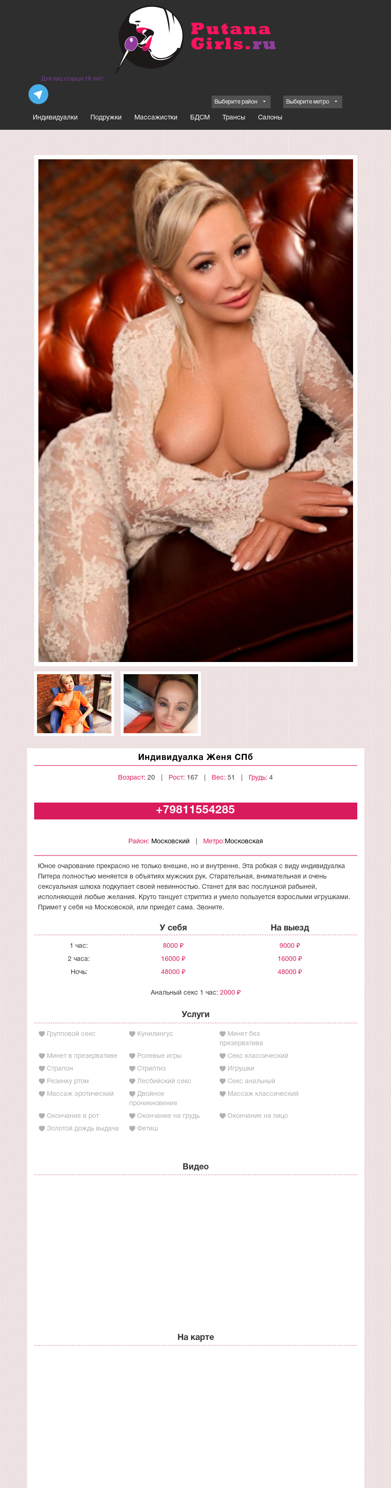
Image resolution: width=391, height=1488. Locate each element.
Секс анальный (251, 1082)
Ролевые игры (159, 1056)
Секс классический (258, 1056)
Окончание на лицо (258, 1116)
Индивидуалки (55, 118)
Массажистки (155, 118)
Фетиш (147, 1129)
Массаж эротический (80, 1094)
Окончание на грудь (168, 1116)
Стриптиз (151, 1069)
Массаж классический (263, 1094)
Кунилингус (155, 1034)
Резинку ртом (68, 1082)
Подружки (106, 118)
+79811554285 (195, 810)
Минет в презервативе (82, 1056)
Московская (244, 842)
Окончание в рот (73, 1116)
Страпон (60, 1069)
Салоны (270, 118)
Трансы (233, 118)
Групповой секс (71, 1034)
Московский (170, 842)
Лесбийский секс (164, 1082)
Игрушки (241, 1069)
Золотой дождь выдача (83, 1129)
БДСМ (200, 118)
